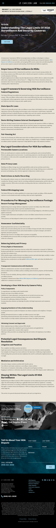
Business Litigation (34, 483)
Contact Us (31, 492)
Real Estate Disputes (34, 482)
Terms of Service (32, 519)
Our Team (7, 41)
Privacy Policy (23, 519)
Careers (31, 490)
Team (30, 489)
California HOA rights (32, 259)
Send (50, 467)
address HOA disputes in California (28, 278)
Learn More (37, 407)
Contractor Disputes (34, 487)
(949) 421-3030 (50, 3)
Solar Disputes (32, 485)
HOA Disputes (32, 480)
